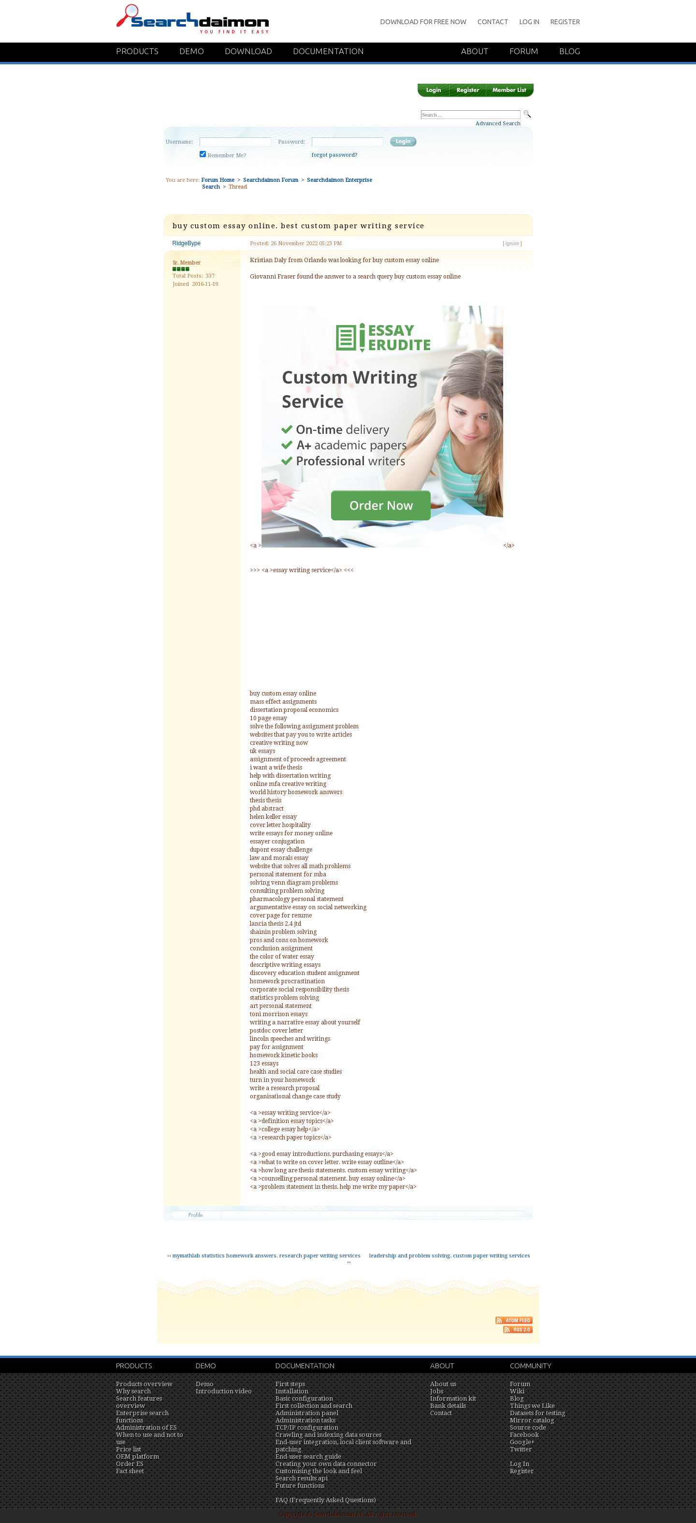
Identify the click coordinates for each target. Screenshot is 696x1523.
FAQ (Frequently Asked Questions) (326, 1500)
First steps (290, 1384)
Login (433, 91)
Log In (529, 22)
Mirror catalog (532, 1420)
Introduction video (224, 1391)
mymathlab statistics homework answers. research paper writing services (267, 1256)
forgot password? (335, 155)
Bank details (448, 1405)
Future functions (300, 1485)
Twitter (521, 1449)
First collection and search (314, 1405)
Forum (523, 51)
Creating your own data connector (326, 1463)
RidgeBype (187, 243)
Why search (133, 1391)
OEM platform (137, 1456)
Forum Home (217, 180)
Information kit (453, 1398)
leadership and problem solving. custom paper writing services (449, 1256)
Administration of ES (146, 1427)
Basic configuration (304, 1398)
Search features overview (139, 1402)
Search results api (302, 1478)
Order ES (130, 1463)
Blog (569, 51)
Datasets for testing (538, 1413)
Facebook (524, 1434)
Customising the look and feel (319, 1471)
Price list (128, 1449)
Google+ (522, 1442)
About (475, 51)
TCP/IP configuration (307, 1427)
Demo (191, 51)
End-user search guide (308, 1456)
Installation (292, 1391)
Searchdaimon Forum (270, 180)
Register (565, 22)
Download (248, 51)
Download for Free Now (423, 22)
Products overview (144, 1384)
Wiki (517, 1391)
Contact (493, 22)
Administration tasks (305, 1420)
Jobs (436, 1391)
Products (137, 51)
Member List (510, 91)
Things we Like (532, 1405)
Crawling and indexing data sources (328, 1434)
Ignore (512, 243)
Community (530, 1365)
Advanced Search (498, 123)
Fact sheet (130, 1471)
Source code (528, 1427)
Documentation (328, 51)
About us (443, 1384)
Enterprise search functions (142, 1416)
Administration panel (307, 1413)
